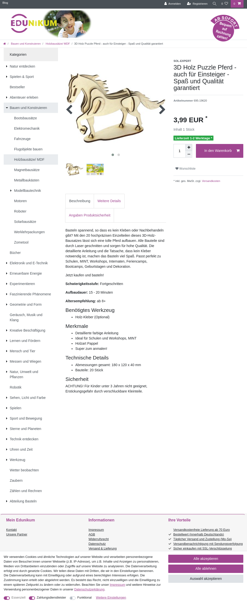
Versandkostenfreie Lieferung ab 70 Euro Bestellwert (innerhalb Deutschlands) (201, 532)
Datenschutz (97, 544)
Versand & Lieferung (103, 548)
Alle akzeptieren (205, 559)
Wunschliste (185, 168)
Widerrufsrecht (99, 539)
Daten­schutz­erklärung (89, 589)
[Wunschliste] (225, 4)
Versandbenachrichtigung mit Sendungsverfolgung (208, 544)
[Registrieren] (196, 4)
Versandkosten (210, 180)
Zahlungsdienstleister (51, 597)
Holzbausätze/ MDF (57, 43)
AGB (92, 534)
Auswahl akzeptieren (206, 579)
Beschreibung (79, 201)
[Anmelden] (171, 4)
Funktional (84, 597)
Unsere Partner (16, 534)
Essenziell (19, 597)
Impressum (96, 530)
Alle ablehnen (205, 568)
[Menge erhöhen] (188, 147)
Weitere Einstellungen (111, 597)
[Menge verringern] (188, 154)
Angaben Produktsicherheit (89, 215)
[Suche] (214, 4)
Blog (5, 2)
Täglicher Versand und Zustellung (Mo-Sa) (202, 539)
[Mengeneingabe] (179, 151)
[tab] (79, 201)
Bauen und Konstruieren (25, 43)
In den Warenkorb (222, 151)
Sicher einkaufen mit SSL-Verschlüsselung (202, 548)
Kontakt (11, 530)
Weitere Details (109, 201)
